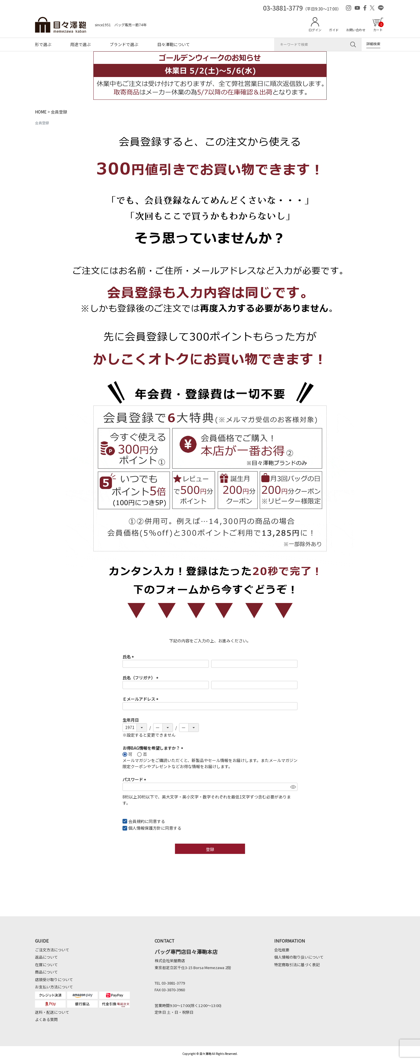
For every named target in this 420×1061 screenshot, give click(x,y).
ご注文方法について (52, 949)
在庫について (46, 964)
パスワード (135, 779)
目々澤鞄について (173, 44)
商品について (46, 972)
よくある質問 (46, 1019)
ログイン (315, 29)
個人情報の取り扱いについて (298, 957)
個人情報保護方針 (144, 828)
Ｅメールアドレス (141, 699)
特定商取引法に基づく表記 (297, 964)
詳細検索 (373, 43)
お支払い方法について (54, 987)
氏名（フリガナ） (141, 678)
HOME (41, 112)
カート (378, 27)
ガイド (334, 29)
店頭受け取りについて (54, 979)
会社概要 (281, 949)
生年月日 (131, 720)
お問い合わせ (355, 29)
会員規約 (136, 821)
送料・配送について (52, 1012)
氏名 (129, 657)
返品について (46, 957)
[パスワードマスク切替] (293, 787)
